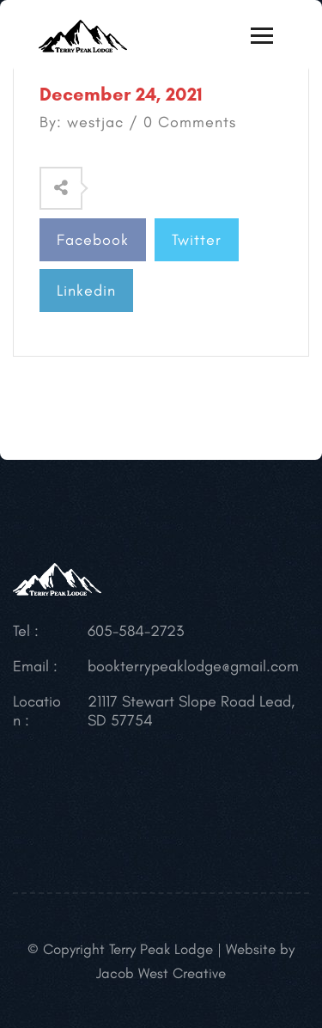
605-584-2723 (136, 630)
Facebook (93, 239)
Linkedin (86, 290)
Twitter (197, 239)
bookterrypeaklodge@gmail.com (193, 666)
